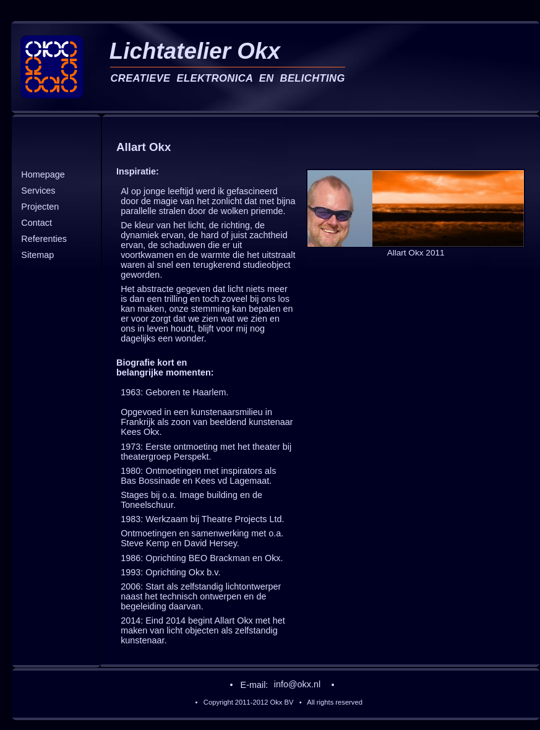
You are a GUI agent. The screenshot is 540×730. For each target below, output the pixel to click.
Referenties (44, 239)
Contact (36, 223)
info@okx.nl (297, 685)
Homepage (42, 174)
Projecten (40, 207)
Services (38, 190)
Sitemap (37, 255)
